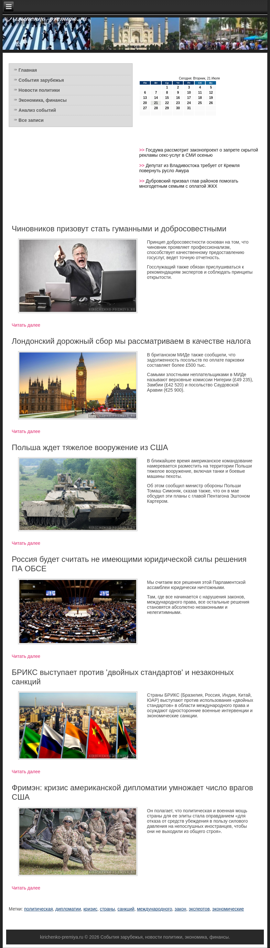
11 (200, 92)
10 (189, 92)
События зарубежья (41, 80)
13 (145, 98)
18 (200, 98)
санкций (125, 908)
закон (180, 908)
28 (156, 108)
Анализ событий (37, 110)
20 (145, 103)
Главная (27, 70)
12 (211, 92)
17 (189, 98)
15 (167, 98)
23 (178, 103)
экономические (228, 908)
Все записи (31, 120)
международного (154, 908)
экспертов (199, 908)
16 (178, 98)
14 (156, 98)
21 (156, 103)
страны (107, 908)
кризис (90, 908)
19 (211, 98)
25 (200, 103)
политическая (38, 908)
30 (178, 108)
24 (189, 103)
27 (145, 108)
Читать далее (26, 325)
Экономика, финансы (42, 100)
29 (167, 108)
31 (189, 108)
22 (167, 103)
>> (142, 150)
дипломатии (68, 908)
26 (211, 103)
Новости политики (39, 90)
